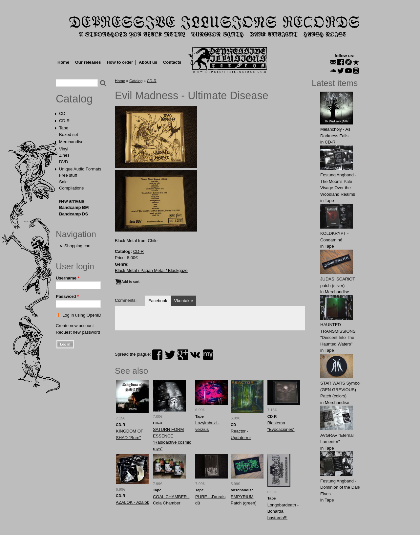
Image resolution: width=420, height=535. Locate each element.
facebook (157, 354)
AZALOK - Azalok (132, 502)
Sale (63, 181)
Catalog (74, 99)
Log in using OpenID (81, 315)
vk (195, 354)
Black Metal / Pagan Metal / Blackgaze (151, 270)
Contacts (172, 62)
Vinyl (63, 148)
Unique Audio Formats (80, 169)
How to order (120, 62)
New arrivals (71, 201)
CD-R (64, 120)
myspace (208, 354)
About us (148, 62)
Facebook (157, 300)
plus (183, 354)
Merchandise (71, 141)
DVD (63, 161)
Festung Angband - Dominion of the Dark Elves (340, 487)
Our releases (88, 62)
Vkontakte (183, 300)
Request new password (78, 332)
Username (67, 278)
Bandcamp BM (74, 207)
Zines (64, 155)
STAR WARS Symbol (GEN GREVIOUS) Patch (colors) (340, 389)
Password (67, 296)
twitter (170, 354)
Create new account (75, 325)
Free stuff (68, 175)
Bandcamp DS (73, 214)
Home (63, 62)
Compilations (71, 188)
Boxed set (68, 134)
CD (62, 113)
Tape (63, 127)
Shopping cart (77, 245)
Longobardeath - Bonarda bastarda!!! (283, 511)
